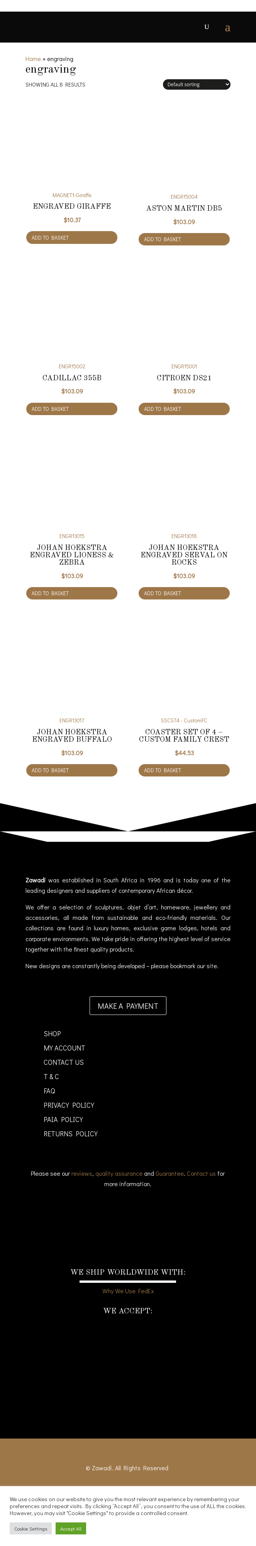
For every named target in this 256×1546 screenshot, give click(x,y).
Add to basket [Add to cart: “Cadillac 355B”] (50, 408)
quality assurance (118, 1173)
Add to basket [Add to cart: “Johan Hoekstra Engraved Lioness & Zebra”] (50, 593)
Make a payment (128, 1006)
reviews (81, 1173)
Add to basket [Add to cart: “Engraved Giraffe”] (50, 237)
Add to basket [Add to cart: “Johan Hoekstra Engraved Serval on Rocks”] (162, 593)
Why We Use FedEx (128, 1291)
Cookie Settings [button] (30, 1528)
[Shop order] (197, 84)
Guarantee (170, 1173)
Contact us (201, 1173)
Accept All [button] (70, 1528)
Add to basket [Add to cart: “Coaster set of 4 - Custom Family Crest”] (162, 770)
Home (33, 58)
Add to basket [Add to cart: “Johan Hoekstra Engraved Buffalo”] (50, 770)
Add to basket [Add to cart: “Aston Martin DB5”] (162, 239)
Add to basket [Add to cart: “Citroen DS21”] (162, 408)
